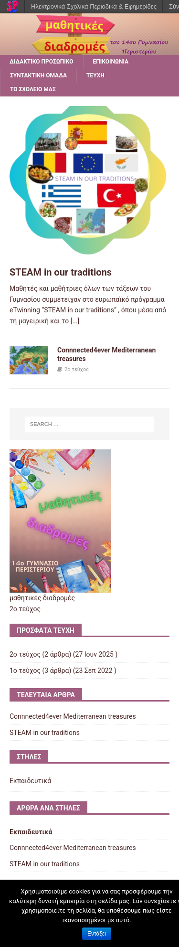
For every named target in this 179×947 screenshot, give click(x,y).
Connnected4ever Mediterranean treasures (73, 716)
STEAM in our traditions (61, 272)
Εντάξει (96, 933)
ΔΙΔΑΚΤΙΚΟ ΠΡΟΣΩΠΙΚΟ (42, 61)
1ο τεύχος (25, 670)
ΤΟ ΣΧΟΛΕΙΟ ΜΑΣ (33, 89)
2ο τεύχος (76, 369)
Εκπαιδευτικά (30, 781)
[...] (75, 321)
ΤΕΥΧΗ (95, 75)
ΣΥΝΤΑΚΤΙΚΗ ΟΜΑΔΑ (38, 75)
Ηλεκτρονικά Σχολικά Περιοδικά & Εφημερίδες (94, 6)
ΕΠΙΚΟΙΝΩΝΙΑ (111, 61)
